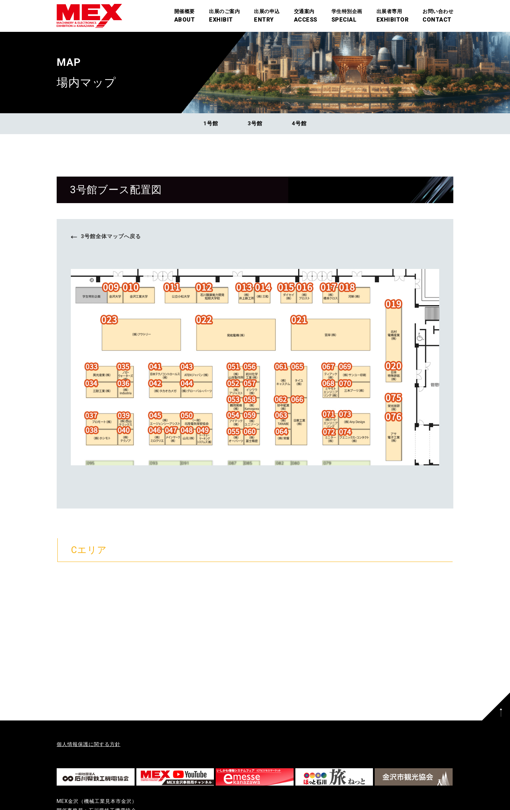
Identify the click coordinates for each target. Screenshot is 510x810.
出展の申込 (267, 16)
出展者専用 (392, 16)
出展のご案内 (224, 16)
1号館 (211, 123)
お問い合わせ (438, 16)
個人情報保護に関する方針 (88, 744)
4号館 (299, 123)
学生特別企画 (347, 16)
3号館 (255, 123)
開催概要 (184, 16)
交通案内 (305, 16)
